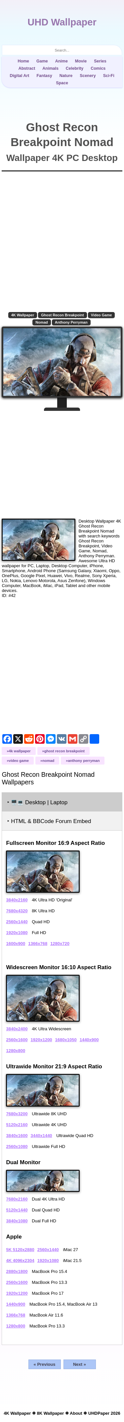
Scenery (88, 75)
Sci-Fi (108, 75)
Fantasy (44, 75)
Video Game (101, 315)
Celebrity (74, 68)
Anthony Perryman (71, 322)
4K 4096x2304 (20, 1260)
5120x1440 (16, 1209)
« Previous (45, 1364)
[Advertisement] (62, 462)
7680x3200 (16, 1113)
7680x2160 (16, 1199)
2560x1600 (16, 1039)
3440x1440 (41, 1135)
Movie (81, 61)
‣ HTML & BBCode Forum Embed (49, 821)
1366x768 (37, 943)
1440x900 (89, 1039)
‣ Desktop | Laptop (37, 802)
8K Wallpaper (50, 1413)
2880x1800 (16, 1271)
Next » (79, 1364)
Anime (61, 61)
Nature (66, 75)
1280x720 (59, 943)
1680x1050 (66, 1039)
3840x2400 (16, 1028)
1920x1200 (41, 1039)
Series (100, 61)
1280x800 (15, 1050)
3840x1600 (16, 1135)
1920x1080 (16, 932)
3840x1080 (16, 1220)
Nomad (41, 322)
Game (42, 61)
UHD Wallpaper (61, 22)
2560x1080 (16, 1146)
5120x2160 (16, 1124)
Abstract (27, 68)
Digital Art (19, 75)
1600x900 (15, 943)
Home (23, 61)
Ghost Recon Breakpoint (62, 315)
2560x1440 (16, 921)
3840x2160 (16, 899)
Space (62, 83)
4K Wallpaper (22, 315)
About (76, 1413)
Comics (98, 68)
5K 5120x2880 (20, 1249)
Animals (50, 68)
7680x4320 (16, 910)
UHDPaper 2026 (104, 1413)
